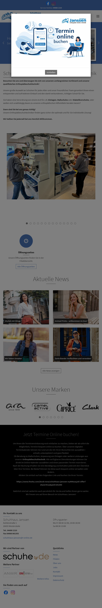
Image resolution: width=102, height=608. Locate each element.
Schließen (51, 72)
